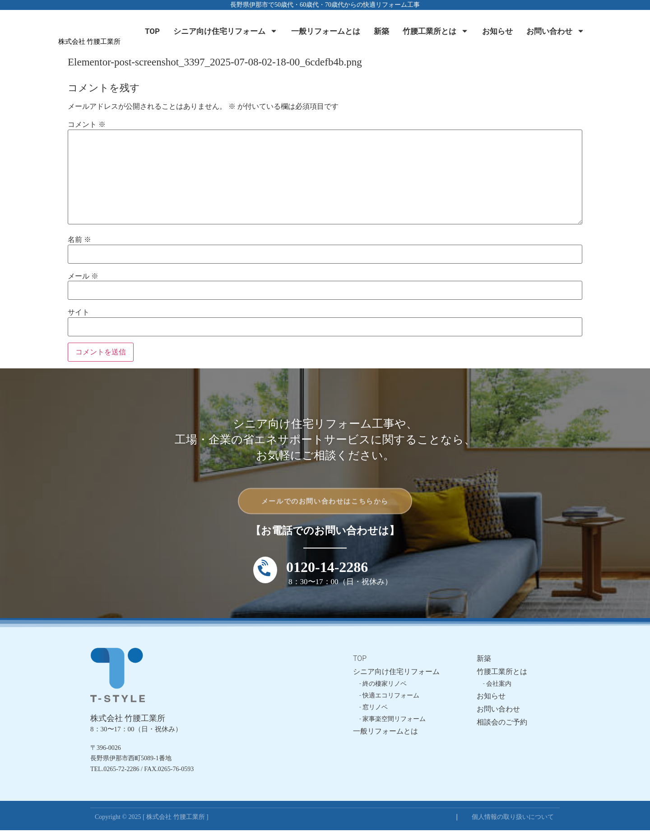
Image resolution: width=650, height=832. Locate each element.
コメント (87, 124)
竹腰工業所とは (436, 31)
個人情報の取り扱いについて (513, 818)
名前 (79, 239)
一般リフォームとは (325, 31)
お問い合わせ (555, 31)
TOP (152, 31)
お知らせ (497, 31)
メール (83, 276)
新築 (381, 31)
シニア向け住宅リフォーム (225, 31)
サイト (78, 312)
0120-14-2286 (327, 569)
